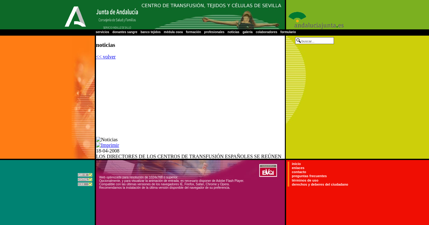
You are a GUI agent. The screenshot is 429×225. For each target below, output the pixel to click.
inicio (296, 164)
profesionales (214, 32)
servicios (102, 32)
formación (193, 32)
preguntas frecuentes (309, 176)
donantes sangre (124, 32)
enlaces (298, 168)
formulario (288, 32)
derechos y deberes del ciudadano (320, 184)
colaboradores (266, 32)
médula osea (173, 32)
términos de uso (305, 180)
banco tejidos (150, 32)
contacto (299, 172)
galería (248, 32)
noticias (234, 32)
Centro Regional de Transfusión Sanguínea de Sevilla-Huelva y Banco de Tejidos (211, 14)
